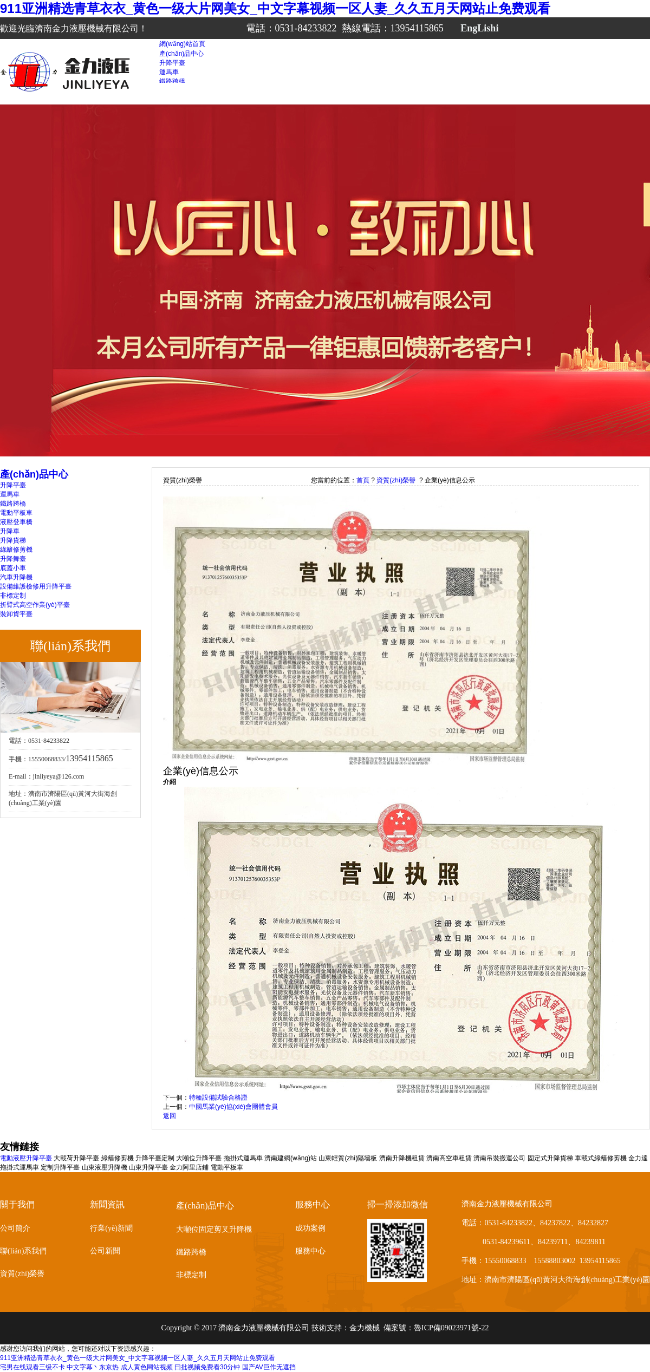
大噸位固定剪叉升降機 (214, 1229)
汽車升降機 (16, 577)
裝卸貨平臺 (16, 614)
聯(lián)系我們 (23, 1251)
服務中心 (310, 1251)
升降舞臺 (13, 559)
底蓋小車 (13, 568)
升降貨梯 (13, 540)
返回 (169, 1116)
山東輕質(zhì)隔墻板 (347, 1158)
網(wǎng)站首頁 (182, 44)
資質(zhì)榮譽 (395, 480)
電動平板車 (16, 513)
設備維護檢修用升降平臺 (36, 586)
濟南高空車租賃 (449, 1158)
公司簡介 (15, 1228)
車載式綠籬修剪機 (601, 1158)
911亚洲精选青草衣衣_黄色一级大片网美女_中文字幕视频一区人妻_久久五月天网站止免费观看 (275, 8)
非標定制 (13, 595)
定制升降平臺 (60, 1167)
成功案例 (310, 1228)
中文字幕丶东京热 (93, 1367)
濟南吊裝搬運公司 (499, 1158)
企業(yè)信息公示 (450, 480)
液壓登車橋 (16, 522)
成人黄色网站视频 (147, 1367)
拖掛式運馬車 (243, 1158)
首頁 (362, 480)
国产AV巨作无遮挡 (269, 1367)
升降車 (10, 531)
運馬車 (169, 72)
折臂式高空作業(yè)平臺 (35, 605)
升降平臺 (172, 63)
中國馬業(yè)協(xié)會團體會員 (233, 1106)
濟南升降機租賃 (402, 1158)
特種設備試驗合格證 (218, 1097)
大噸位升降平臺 (199, 1158)
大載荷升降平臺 (76, 1158)
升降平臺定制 (154, 1158)
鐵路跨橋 (172, 81)
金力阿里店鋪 (189, 1167)
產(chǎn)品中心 (181, 53)
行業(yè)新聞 (111, 1228)
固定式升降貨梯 (550, 1158)
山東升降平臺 (148, 1167)
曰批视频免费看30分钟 (207, 1367)
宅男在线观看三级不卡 (32, 1367)
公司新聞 (105, 1251)
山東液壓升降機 (104, 1167)
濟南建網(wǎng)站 (290, 1158)
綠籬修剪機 (16, 549)
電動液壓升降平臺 (26, 1158)
